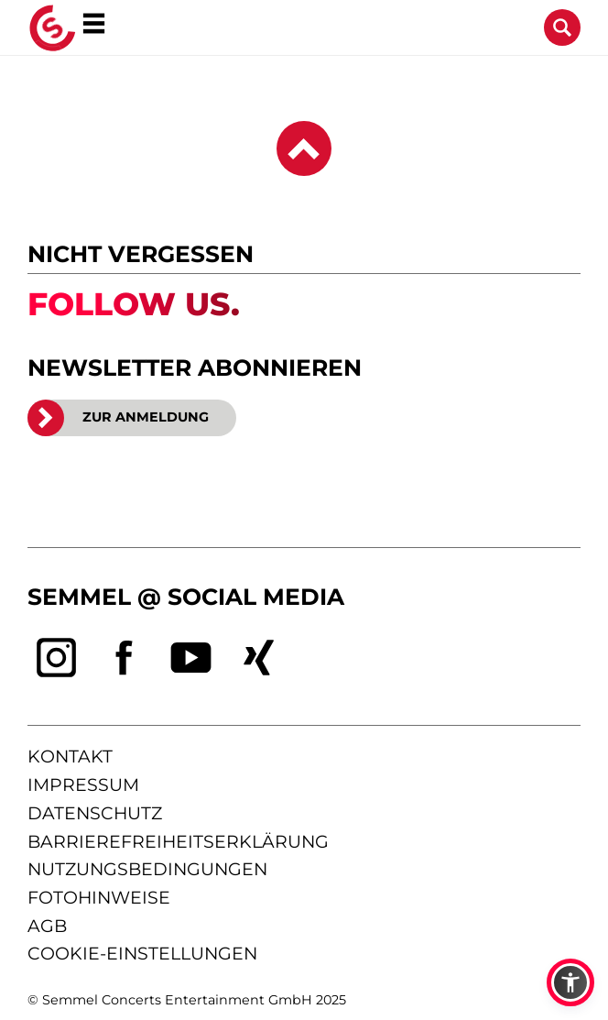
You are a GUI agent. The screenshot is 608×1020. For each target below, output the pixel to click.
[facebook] (124, 658)
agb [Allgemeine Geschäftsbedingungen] (47, 926)
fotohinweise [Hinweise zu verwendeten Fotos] (98, 897)
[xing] (259, 658)
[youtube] (191, 658)
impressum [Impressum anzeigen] (83, 784)
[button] (570, 982)
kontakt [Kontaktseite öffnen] (70, 756)
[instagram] (56, 658)
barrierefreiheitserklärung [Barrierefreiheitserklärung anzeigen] (178, 841)
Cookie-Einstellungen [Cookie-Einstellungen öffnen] (142, 953)
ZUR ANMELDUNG (118, 418)
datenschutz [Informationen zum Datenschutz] (94, 813)
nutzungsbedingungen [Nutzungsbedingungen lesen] (147, 869)
